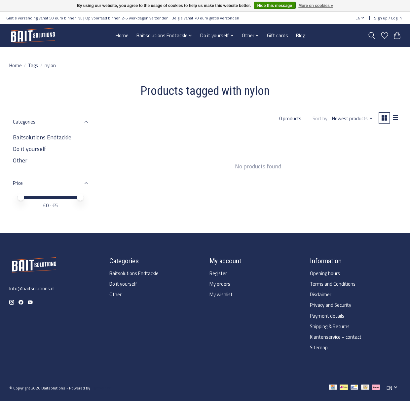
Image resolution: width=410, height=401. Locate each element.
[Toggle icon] (371, 36)
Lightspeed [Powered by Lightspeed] (101, 388)
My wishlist (221, 294)
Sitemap (319, 347)
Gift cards (277, 35)
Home (122, 35)
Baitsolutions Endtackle (42, 137)
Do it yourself (29, 148)
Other (20, 160)
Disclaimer (320, 294)
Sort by (319, 118)
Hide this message (274, 5)
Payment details (327, 316)
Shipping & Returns (330, 326)
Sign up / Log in (388, 18)
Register (218, 273)
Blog (301, 35)
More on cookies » (315, 5)
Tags (33, 65)
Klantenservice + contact (335, 337)
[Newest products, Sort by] (352, 118)
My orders (219, 284)
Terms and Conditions (332, 284)
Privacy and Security (330, 305)
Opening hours (325, 273)
